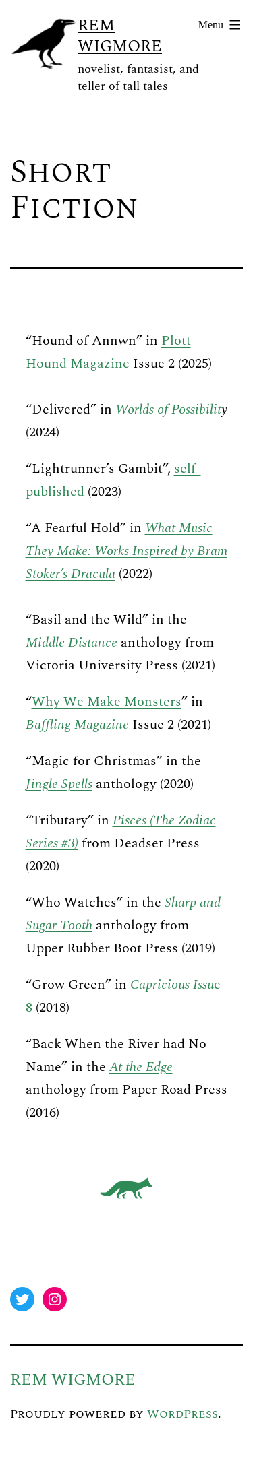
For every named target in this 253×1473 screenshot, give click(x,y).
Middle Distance (71, 642)
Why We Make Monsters (106, 702)
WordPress (182, 1414)
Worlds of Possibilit (168, 409)
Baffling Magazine (77, 725)
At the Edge (141, 1067)
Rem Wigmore (120, 36)
